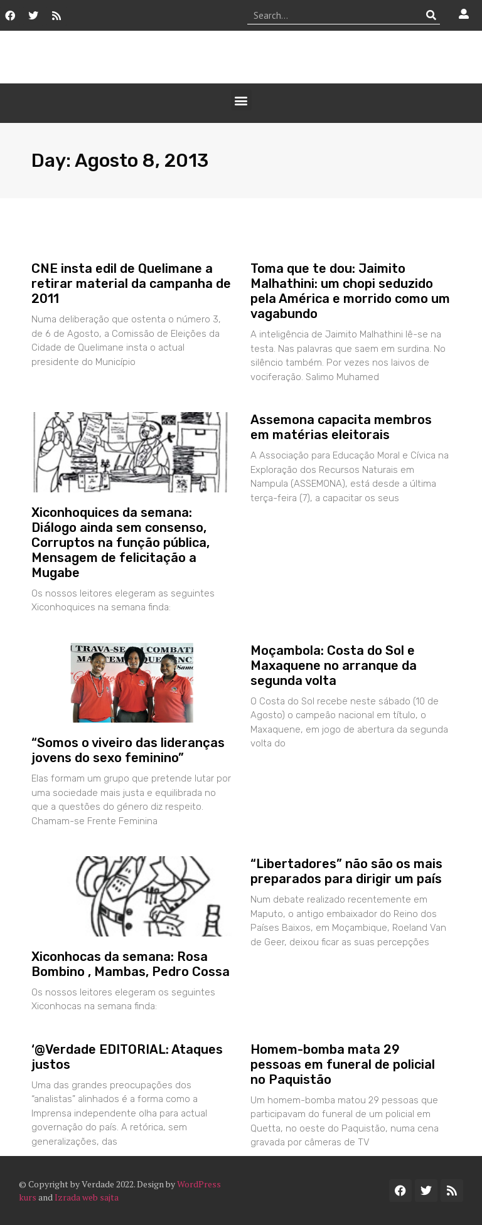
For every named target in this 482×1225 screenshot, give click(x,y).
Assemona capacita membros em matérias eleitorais (341, 427)
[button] (241, 100)
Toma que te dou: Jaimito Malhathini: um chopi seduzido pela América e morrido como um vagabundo (350, 291)
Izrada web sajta (87, 1197)
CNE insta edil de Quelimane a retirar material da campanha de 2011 (131, 283)
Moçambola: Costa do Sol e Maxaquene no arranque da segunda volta (333, 665)
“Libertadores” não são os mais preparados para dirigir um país (346, 871)
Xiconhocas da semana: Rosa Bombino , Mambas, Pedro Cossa (130, 964)
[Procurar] (431, 15)
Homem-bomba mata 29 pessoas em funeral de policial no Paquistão (342, 1064)
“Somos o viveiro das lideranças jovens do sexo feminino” (128, 750)
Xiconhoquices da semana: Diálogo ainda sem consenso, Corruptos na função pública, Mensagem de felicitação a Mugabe (120, 542)
